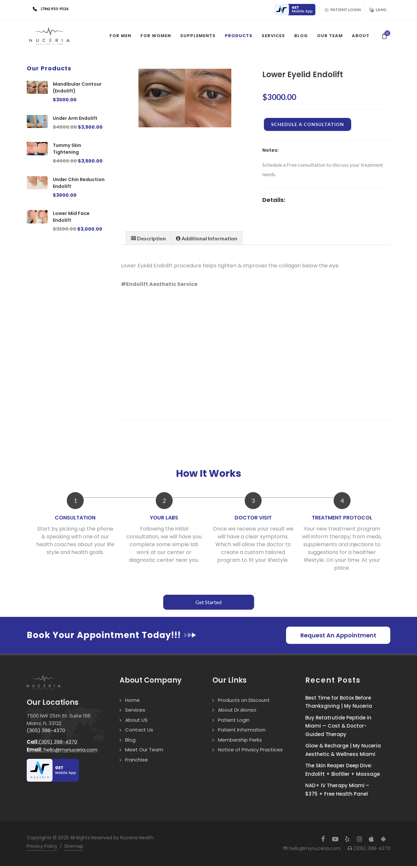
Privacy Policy (42, 846)
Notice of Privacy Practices (250, 749)
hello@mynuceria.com (62, 749)
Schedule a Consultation (307, 124)
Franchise (136, 759)
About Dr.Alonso (237, 709)
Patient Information (242, 729)
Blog (130, 739)
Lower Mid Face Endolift (71, 216)
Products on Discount (244, 700)
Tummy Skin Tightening (67, 148)
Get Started (208, 602)
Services (135, 709)
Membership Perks (240, 739)
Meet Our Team (144, 749)
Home (132, 700)
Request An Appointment (338, 635)
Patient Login (342, 9)
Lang (377, 9)
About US (136, 720)
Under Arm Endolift (75, 118)
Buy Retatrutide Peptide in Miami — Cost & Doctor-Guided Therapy (338, 726)
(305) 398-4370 (46, 730)
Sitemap (73, 846)
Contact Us (139, 729)
